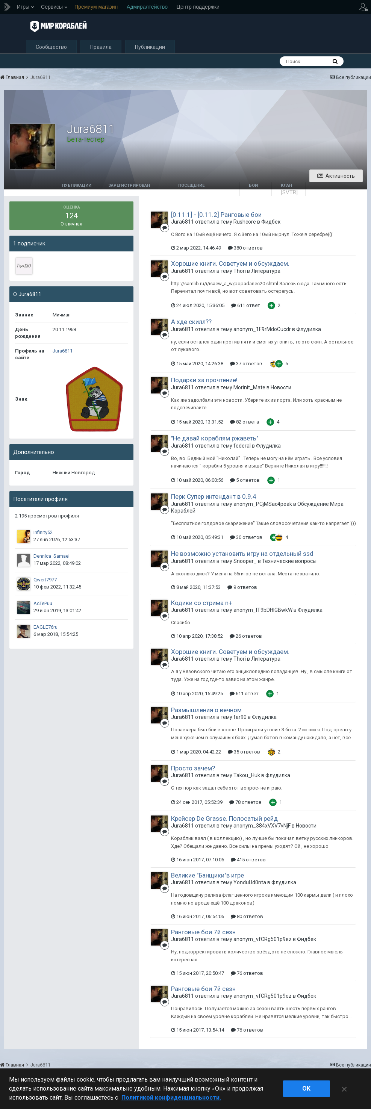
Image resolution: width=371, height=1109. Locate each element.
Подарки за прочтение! (204, 381)
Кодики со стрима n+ (201, 604)
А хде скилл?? (191, 323)
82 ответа (244, 423)
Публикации (150, 48)
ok (306, 1088)
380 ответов (245, 249)
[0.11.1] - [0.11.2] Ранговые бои (216, 215)
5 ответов (245, 481)
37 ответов (246, 365)
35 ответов (244, 753)
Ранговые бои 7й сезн (203, 933)
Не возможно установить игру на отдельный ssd (242, 554)
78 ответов (245, 803)
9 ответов (242, 588)
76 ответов (247, 974)
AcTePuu (42, 604)
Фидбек (270, 223)
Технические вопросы (289, 562)
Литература (265, 272)
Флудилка (308, 330)
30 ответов (246, 538)
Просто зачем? (193, 769)
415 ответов (248, 861)
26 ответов (246, 637)
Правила (101, 48)
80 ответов (247, 917)
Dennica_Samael (51, 557)
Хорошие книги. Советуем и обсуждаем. (230, 264)
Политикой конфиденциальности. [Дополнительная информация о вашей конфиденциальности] (171, 1097)
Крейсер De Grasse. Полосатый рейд (224, 819)
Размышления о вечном (206, 711)
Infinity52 (43, 533)
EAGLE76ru (45, 628)
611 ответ (245, 306)
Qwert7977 (45, 581)
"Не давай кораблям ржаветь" (214, 439)
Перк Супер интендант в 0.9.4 (213, 497)
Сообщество (51, 48)
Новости (281, 389)
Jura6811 (63, 352)
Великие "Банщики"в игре (207, 876)
